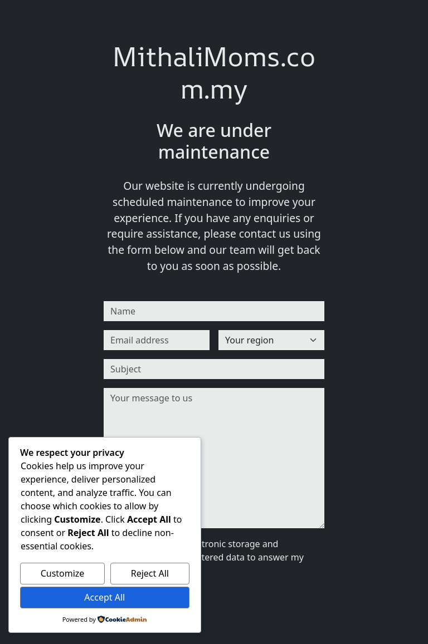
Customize (63, 573)
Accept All (104, 597)
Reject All (150, 573)
